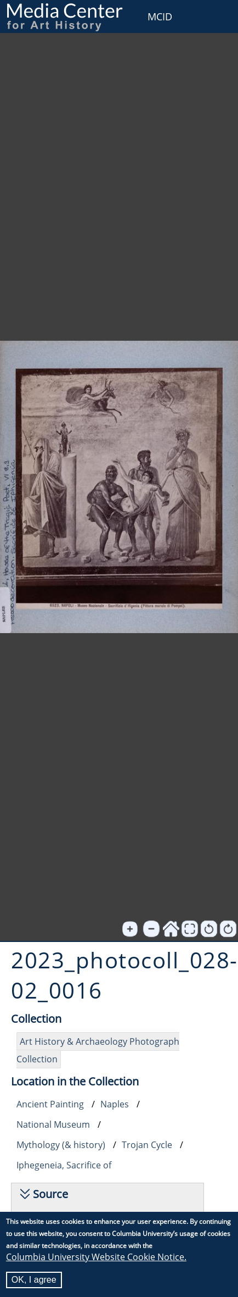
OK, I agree (34, 1279)
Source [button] (50, 1194)
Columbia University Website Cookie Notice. (96, 1257)
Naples (114, 1104)
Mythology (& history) (60, 1145)
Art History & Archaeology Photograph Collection (97, 1050)
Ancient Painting (50, 1104)
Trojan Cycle (147, 1145)
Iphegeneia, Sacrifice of (63, 1165)
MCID (160, 16)
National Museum (53, 1124)
